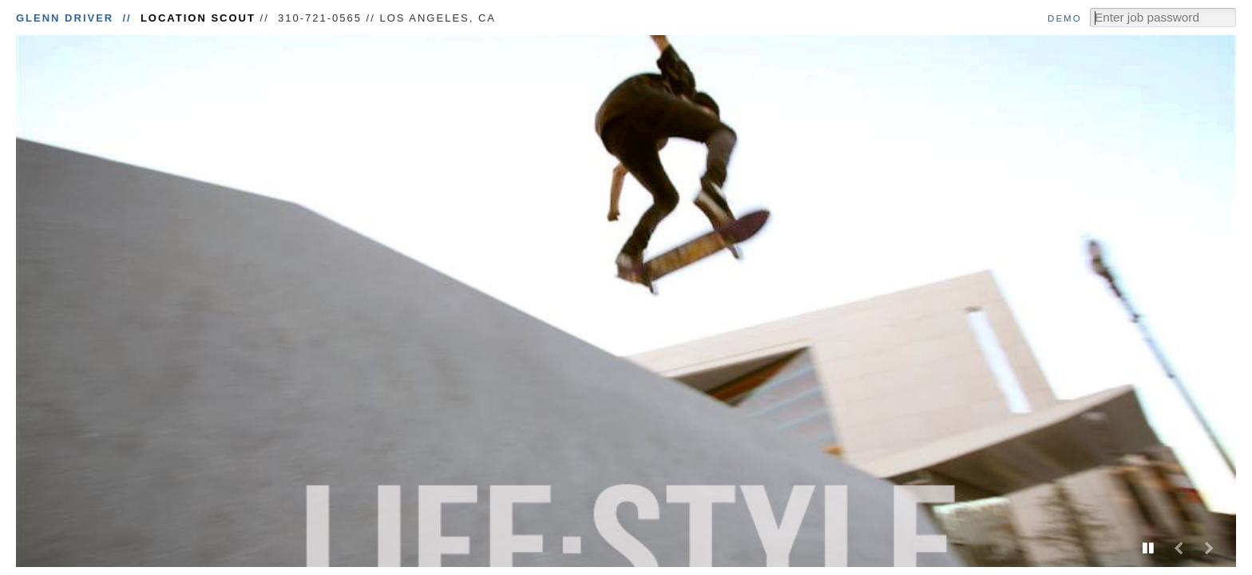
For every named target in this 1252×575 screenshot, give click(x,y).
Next (1209, 548)
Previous (1178, 548)
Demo (1065, 18)
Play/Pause (1148, 548)
